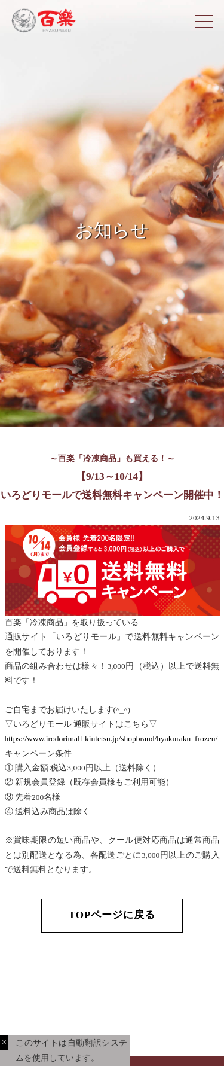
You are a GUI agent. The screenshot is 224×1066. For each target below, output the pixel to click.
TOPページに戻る (112, 915)
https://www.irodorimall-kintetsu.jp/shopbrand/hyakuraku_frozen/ (111, 738)
